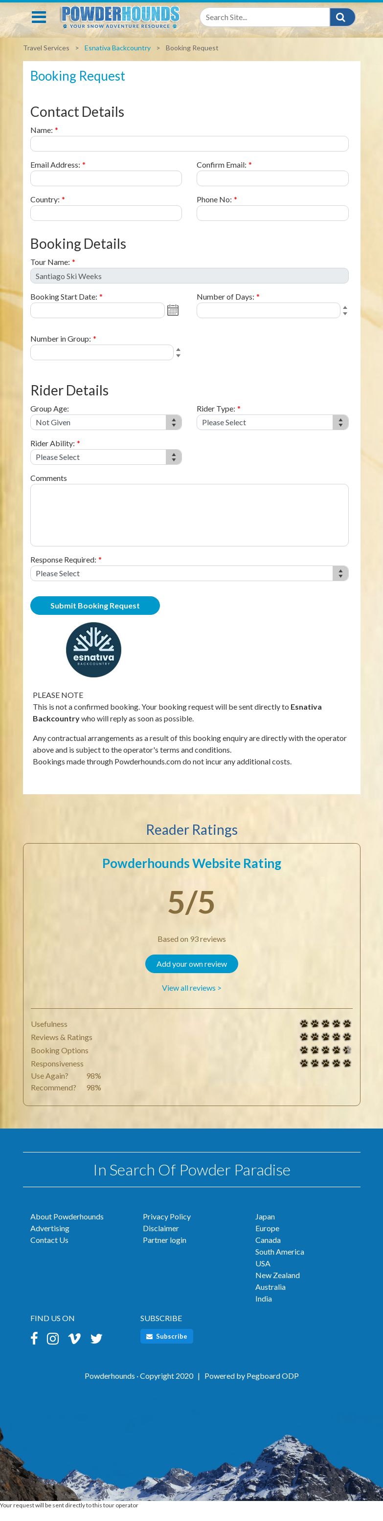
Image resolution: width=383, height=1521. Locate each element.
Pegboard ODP (273, 1386)
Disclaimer (161, 1238)
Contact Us (49, 1250)
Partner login (164, 1250)
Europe (267, 1238)
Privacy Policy (167, 1227)
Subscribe (166, 1347)
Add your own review (192, 974)
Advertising (49, 1238)
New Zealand (277, 1285)
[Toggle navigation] (39, 28)
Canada (268, 1250)
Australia (270, 1297)
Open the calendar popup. (174, 321)
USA (262, 1274)
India (263, 1309)
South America (279, 1262)
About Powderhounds (67, 1227)
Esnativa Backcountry (118, 58)
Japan (265, 1227)
